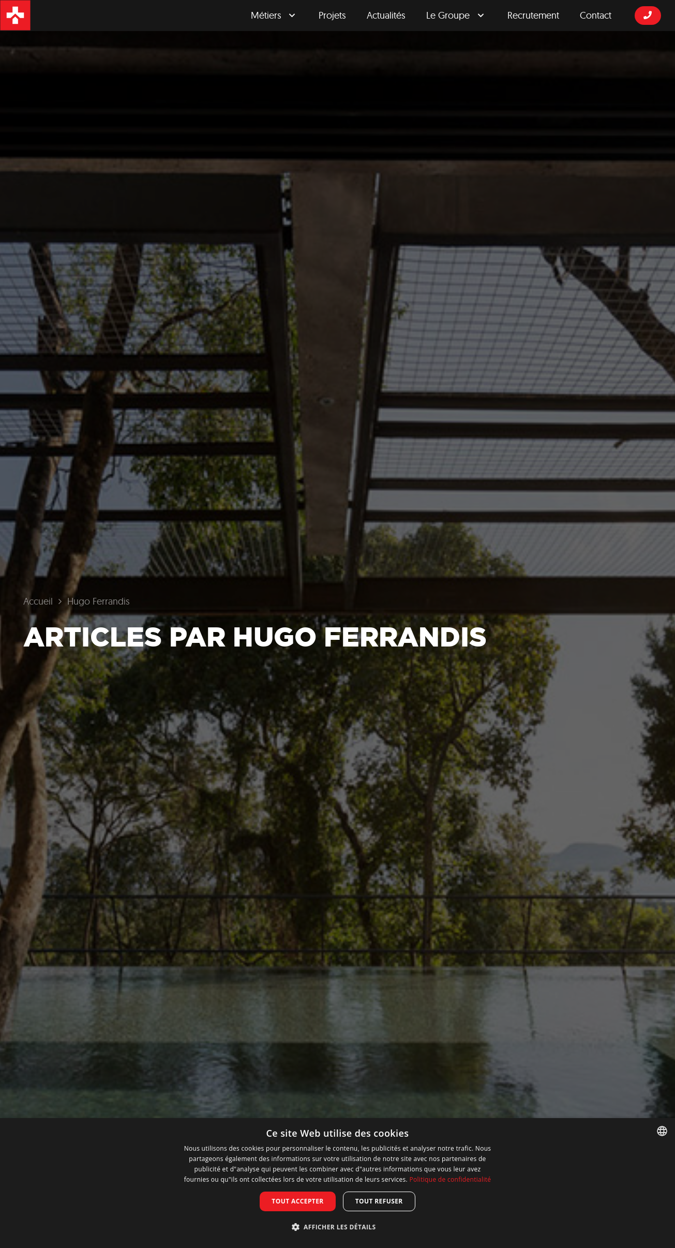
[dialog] (337, 1183)
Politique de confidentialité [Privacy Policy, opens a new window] (450, 1179)
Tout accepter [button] (297, 1201)
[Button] (648, 15)
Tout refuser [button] (379, 1201)
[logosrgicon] (15, 15)
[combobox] (662, 1131)
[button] (337, 1227)
